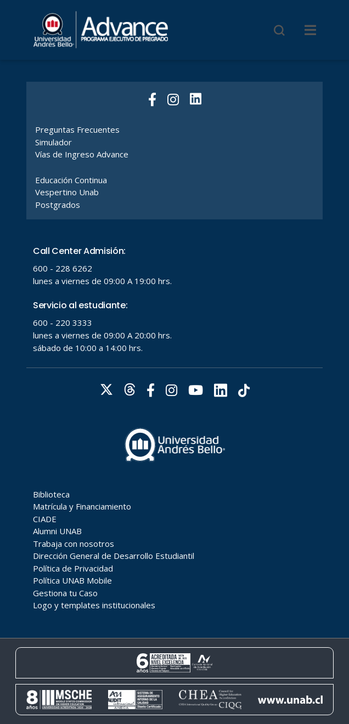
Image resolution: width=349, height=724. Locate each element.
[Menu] (310, 30)
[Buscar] (279, 30)
